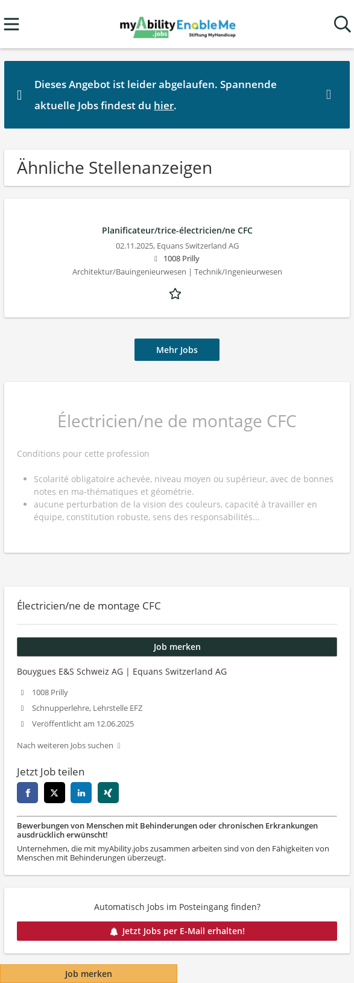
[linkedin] (81, 792)
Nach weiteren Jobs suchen (65, 745)
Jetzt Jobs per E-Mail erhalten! (177, 931)
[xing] (108, 792)
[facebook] (27, 792)
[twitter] (54, 792)
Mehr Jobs (177, 349)
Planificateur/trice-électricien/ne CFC (177, 230)
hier (164, 105)
